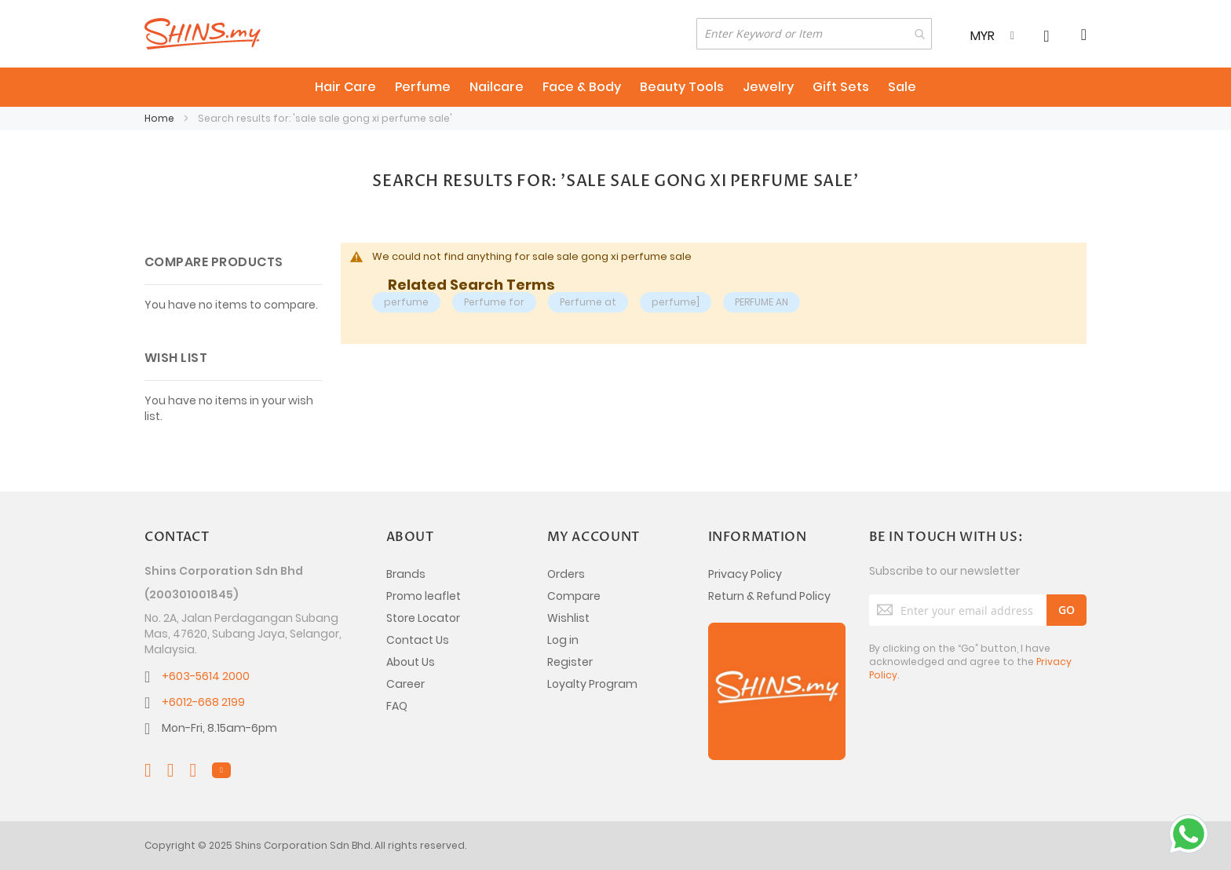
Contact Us (417, 640)
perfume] (676, 302)
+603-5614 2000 (206, 676)
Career (405, 684)
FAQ (396, 706)
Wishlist (568, 618)
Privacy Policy (745, 574)
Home (160, 118)
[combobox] (814, 33)
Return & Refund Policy (769, 596)
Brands (406, 574)
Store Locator (423, 618)
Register (570, 662)
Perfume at (588, 302)
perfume (406, 302)
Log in (563, 640)
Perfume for (494, 302)
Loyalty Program (592, 684)
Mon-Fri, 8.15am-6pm (219, 728)
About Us (410, 662)
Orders (566, 574)
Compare (574, 596)
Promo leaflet (423, 596)
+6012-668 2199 (203, 702)
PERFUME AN (761, 302)
